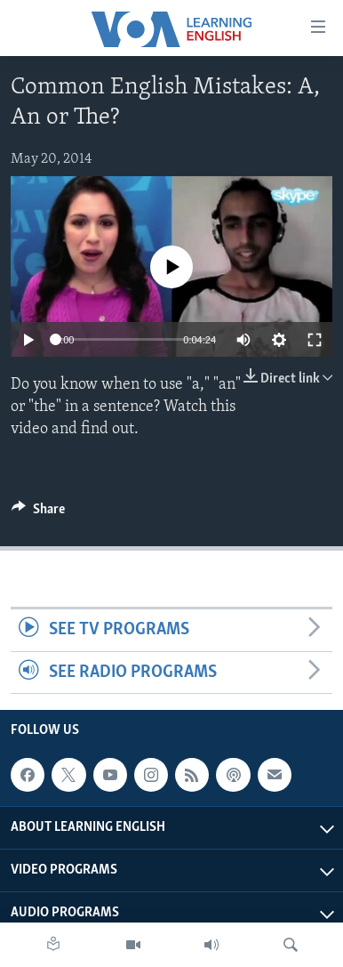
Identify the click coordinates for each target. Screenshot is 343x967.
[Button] (38, 513)
